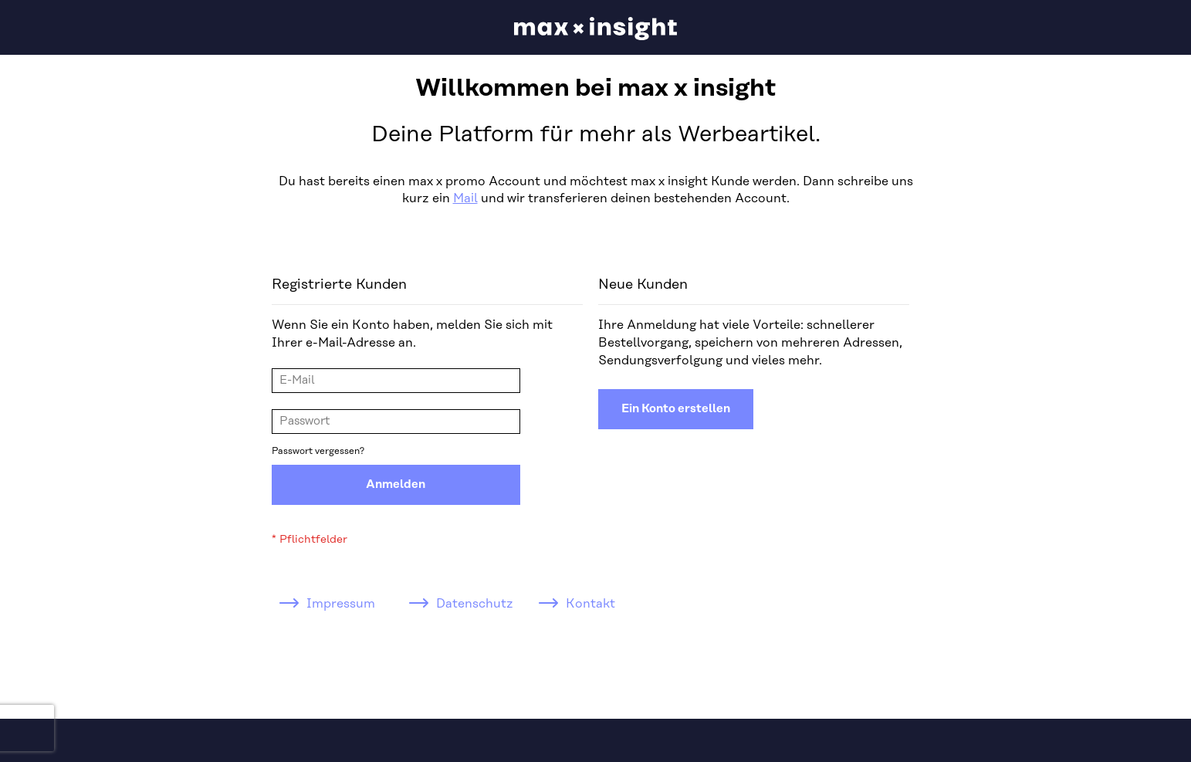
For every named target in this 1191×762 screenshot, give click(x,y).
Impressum (340, 604)
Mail (465, 198)
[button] (1107, 28)
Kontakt (590, 604)
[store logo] (595, 28)
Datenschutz (474, 604)
